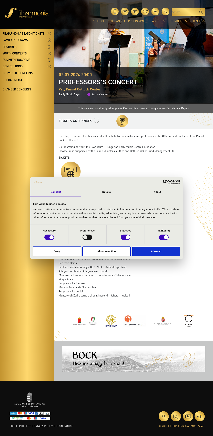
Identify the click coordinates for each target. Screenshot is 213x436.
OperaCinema (12, 80)
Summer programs (16, 60)
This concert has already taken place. (100, 108)
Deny (57, 251)
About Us (158, 21)
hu (165, 11)
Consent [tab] (55, 191)
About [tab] (157, 191)
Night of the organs (107, 21)
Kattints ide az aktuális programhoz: (156, 108)
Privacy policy (43, 426)
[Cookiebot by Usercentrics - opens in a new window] (165, 182)
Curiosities (179, 21)
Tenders (199, 21)
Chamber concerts (17, 89)
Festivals (9, 47)
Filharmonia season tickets (23, 33)
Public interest (20, 426)
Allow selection (106, 251)
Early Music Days (69, 94)
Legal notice (64, 426)
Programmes (137, 21)
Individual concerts (18, 73)
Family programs (15, 40)
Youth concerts (15, 53)
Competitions (13, 66)
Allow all (156, 251)
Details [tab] (106, 191)
